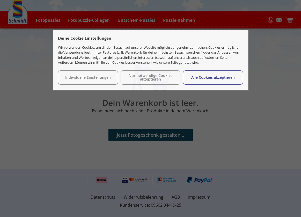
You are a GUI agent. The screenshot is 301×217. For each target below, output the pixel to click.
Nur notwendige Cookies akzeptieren (150, 77)
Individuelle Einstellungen (88, 77)
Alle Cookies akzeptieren (213, 77)
